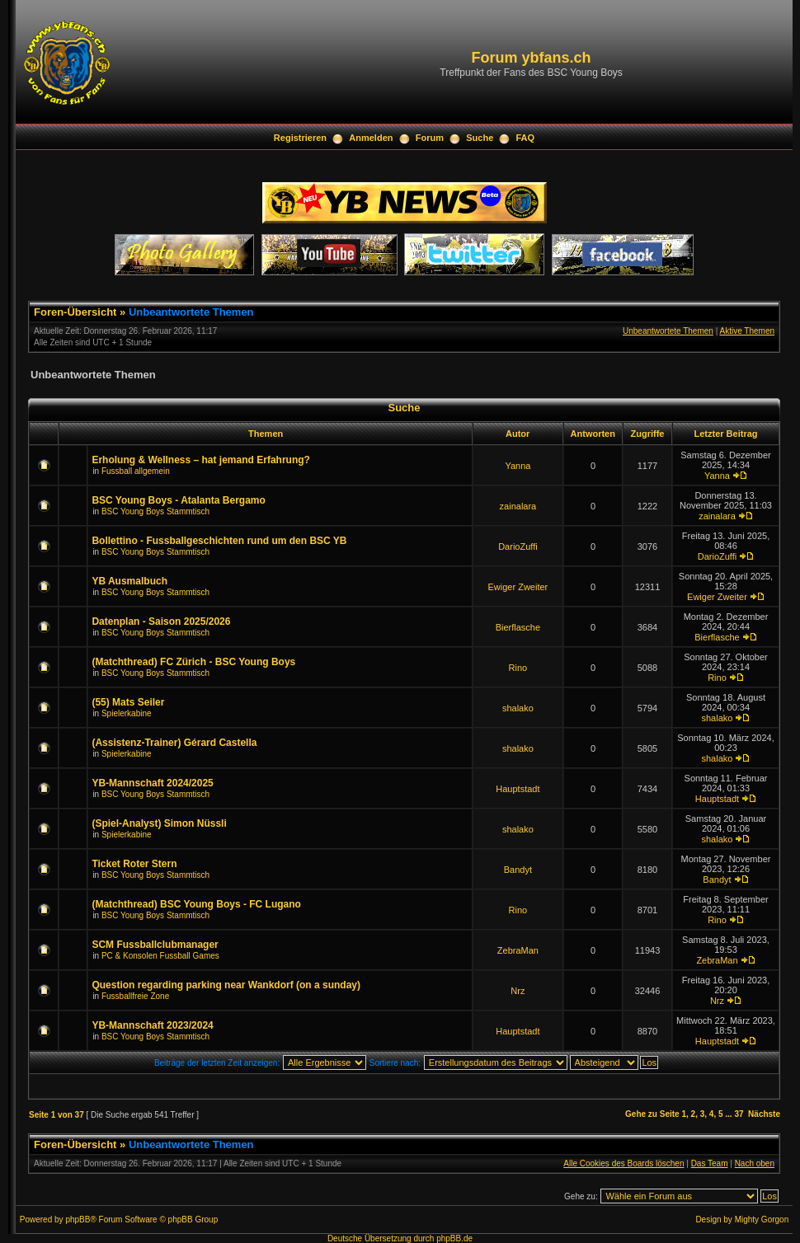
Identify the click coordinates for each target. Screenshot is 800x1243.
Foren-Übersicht (75, 312)
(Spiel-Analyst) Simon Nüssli (159, 823)
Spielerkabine (126, 713)
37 (738, 1114)
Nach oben (754, 1163)
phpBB (77, 1219)
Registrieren (300, 138)
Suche (479, 138)
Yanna (517, 466)
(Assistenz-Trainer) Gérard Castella (174, 742)
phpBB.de (454, 1238)
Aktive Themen (746, 330)
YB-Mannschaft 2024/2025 (152, 783)
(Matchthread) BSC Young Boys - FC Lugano (196, 904)
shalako (518, 708)
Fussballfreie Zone (135, 996)
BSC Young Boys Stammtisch (155, 511)
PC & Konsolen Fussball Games (160, 955)
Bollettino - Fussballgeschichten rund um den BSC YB (219, 540)
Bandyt (518, 870)
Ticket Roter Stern (134, 864)
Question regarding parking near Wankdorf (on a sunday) (226, 985)
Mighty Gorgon (762, 1219)
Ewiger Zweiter (518, 587)
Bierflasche (518, 627)
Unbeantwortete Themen (191, 312)
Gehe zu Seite (652, 1114)
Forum (430, 138)
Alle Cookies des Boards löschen (623, 1163)
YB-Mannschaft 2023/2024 (152, 1025)
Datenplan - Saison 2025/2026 (161, 621)
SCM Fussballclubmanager (155, 944)
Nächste (764, 1114)
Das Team (709, 1163)
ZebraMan (518, 950)
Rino (518, 668)
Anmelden (371, 138)
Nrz (518, 991)
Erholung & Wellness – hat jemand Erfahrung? (200, 460)
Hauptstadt (517, 789)
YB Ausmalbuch (129, 581)
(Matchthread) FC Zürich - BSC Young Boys (193, 662)
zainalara (518, 506)
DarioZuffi (517, 546)
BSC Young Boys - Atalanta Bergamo (178, 500)
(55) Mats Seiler (128, 702)
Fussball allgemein (135, 471)
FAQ (525, 138)
